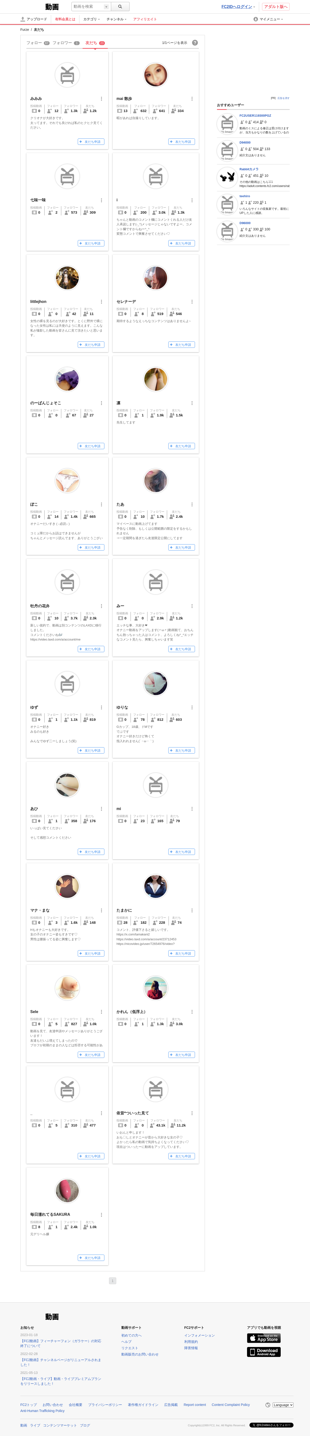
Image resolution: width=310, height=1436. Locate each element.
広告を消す (284, 98)
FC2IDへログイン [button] (238, 7)
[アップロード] (33, 19)
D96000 (245, 223)
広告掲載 (171, 1405)
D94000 (245, 142)
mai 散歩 (124, 99)
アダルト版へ (275, 7)
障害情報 (191, 1348)
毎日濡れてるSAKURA (50, 1214)
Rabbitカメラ (249, 169)
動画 (23, 1425)
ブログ (85, 1425)
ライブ (35, 1425)
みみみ (36, 99)
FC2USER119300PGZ (255, 115)
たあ (120, 504)
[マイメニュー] (268, 19)
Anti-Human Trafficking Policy (42, 1411)
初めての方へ (131, 1335)
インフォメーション (199, 1335)
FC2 (32, 6)
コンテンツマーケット (60, 1425)
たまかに (124, 910)
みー (120, 606)
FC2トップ (28, 1405)
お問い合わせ (53, 1405)
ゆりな (122, 707)
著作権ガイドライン (143, 1405)
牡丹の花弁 (40, 606)
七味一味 (38, 200)
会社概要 (75, 1405)
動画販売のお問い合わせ (140, 1354)
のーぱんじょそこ (45, 403)
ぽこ (34, 504)
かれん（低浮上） (131, 1012)
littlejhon (38, 302)
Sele (34, 1012)
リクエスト (129, 1348)
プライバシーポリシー (105, 1405)
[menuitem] (94, 19)
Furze (24, 30)
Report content (195, 1405)
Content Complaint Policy (231, 1405)
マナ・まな (40, 910)
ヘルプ (126, 1342)
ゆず (34, 707)
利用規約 (191, 1342)
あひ (34, 809)
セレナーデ (126, 302)
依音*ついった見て (132, 1113)
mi (118, 809)
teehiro (245, 196)
